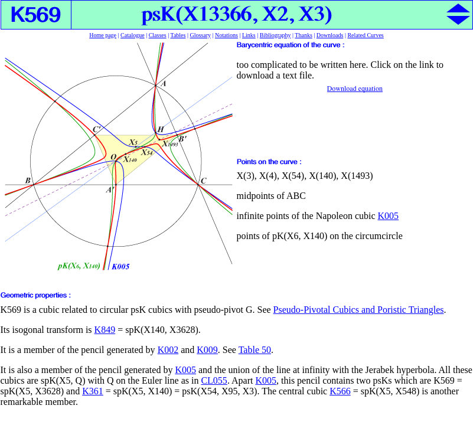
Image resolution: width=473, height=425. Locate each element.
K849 (105, 330)
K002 (168, 350)
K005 (388, 216)
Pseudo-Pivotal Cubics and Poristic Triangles (358, 310)
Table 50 (255, 350)
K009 (207, 350)
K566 (340, 391)
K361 (92, 391)
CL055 (214, 380)
